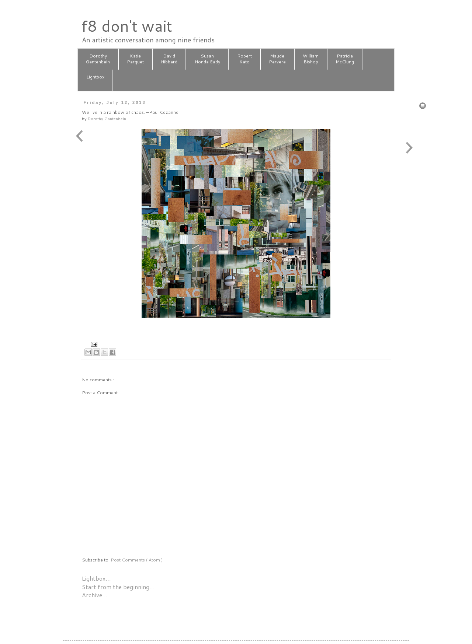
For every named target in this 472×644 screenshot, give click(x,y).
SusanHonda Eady (207, 59)
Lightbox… (96, 578)
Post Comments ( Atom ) (137, 560)
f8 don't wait (126, 26)
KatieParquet (135, 59)
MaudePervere (277, 59)
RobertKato (244, 59)
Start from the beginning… (118, 586)
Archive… (95, 595)
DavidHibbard (169, 59)
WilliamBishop (311, 59)
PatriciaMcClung (345, 59)
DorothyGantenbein (98, 59)
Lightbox (95, 80)
